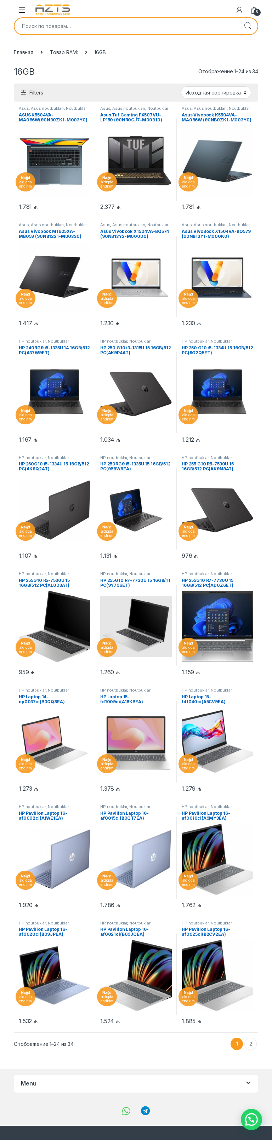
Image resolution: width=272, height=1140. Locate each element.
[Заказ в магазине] (216, 92)
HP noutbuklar (32, 341)
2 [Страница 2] (250, 1044)
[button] (251, 1119)
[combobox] (126, 26)
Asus (24, 108)
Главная (23, 52)
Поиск (247, 26)
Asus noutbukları (47, 108)
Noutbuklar (76, 108)
